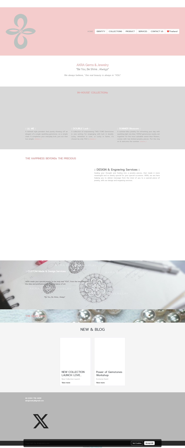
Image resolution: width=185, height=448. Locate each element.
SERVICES (143, 31)
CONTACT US (157, 31)
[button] (181, 31)
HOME (90, 31)
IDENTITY (101, 31)
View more (66, 382)
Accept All (149, 443)
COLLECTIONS (115, 31)
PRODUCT (130, 31)
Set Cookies (137, 443)
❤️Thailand (172, 31)
